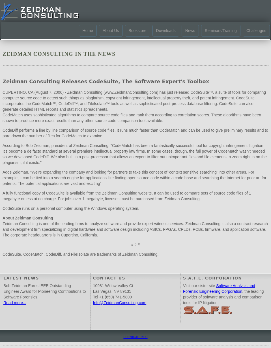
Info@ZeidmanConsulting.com (120, 302)
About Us (111, 30)
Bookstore (138, 30)
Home (88, 30)
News (190, 30)
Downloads (166, 30)
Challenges (256, 30)
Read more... (14, 302)
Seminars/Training (221, 30)
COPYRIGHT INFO (135, 337)
